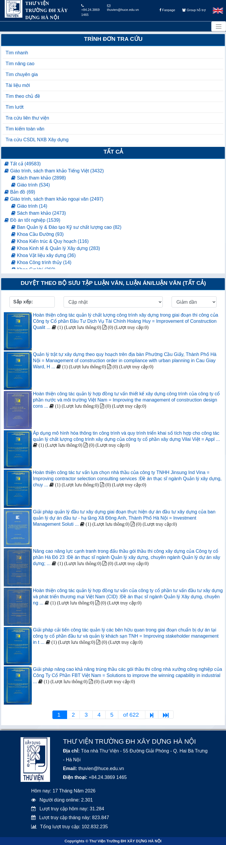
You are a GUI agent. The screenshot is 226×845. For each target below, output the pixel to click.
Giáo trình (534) (30, 184)
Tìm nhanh (17, 52)
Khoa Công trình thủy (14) (41, 262)
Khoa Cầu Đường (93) (37, 234)
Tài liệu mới (18, 85)
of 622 (131, 715)
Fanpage (167, 10)
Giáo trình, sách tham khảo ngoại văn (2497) (53, 198)
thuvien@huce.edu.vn (123, 7)
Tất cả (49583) (22, 163)
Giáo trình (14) (29, 206)
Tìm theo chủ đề (23, 96)
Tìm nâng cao (20, 63)
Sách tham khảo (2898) (38, 177)
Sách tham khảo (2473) (38, 213)
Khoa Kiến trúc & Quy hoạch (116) (50, 241)
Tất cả (113, 152)
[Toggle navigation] (218, 26)
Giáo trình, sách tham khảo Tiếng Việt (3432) (54, 170)
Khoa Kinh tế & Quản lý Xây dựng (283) (55, 248)
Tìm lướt (15, 107)
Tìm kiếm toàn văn (25, 128)
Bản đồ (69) (19, 191)
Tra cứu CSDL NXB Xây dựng (37, 139)
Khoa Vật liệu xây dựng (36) (43, 255)
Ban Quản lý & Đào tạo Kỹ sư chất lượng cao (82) (66, 227)
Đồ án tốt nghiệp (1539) (32, 220)
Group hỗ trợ (193, 10)
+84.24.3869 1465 (90, 10)
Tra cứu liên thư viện (27, 117)
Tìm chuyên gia (22, 74)
